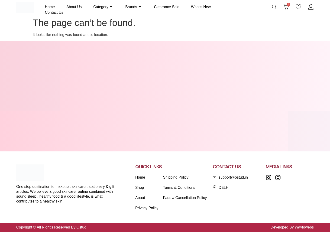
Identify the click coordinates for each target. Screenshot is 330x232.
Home (50, 7)
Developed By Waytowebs (292, 227)
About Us (74, 7)
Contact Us (54, 12)
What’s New (201, 7)
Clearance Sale (166, 7)
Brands (133, 7)
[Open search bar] (274, 7)
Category (102, 7)
